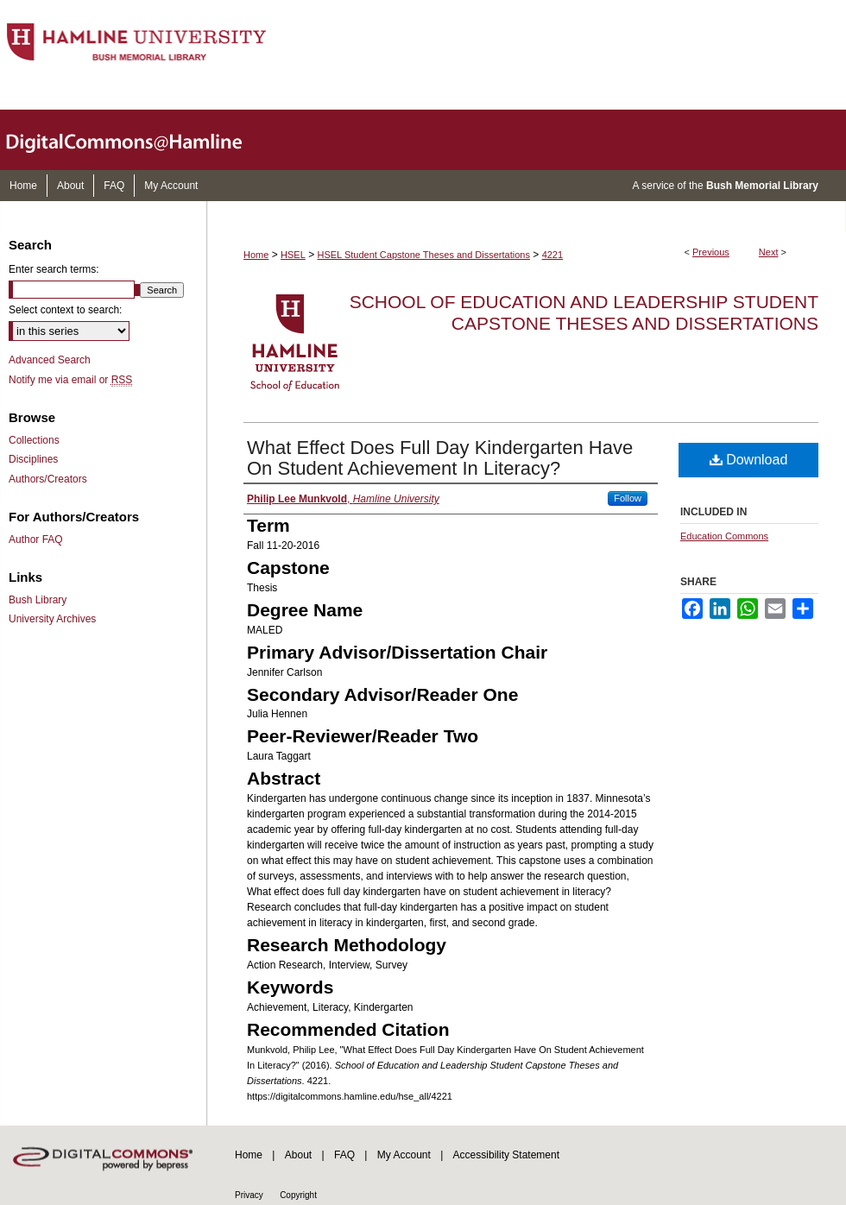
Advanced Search (50, 360)
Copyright (298, 1195)
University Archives (52, 619)
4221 (552, 254)
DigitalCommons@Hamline (138, 140)
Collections (34, 440)
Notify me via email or (70, 380)
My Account (404, 1155)
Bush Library (37, 600)
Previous (710, 252)
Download (749, 459)
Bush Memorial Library (762, 186)
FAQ (344, 1155)
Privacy (249, 1195)
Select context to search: (65, 310)
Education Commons (724, 536)
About (298, 1155)
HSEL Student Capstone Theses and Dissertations (424, 254)
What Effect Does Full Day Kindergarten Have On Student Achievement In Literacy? (440, 458)
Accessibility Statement (506, 1155)
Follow (627, 498)
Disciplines (33, 459)
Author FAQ (36, 539)
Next (769, 252)
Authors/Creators (48, 479)
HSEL (293, 254)
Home (255, 254)
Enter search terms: (54, 269)
